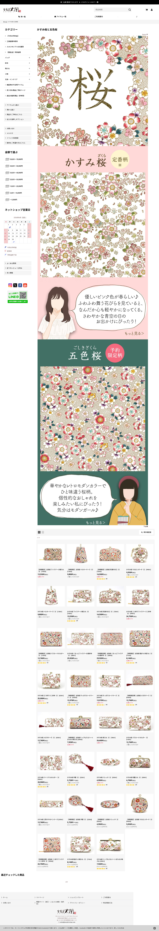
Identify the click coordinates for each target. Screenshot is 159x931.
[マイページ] (152, 10)
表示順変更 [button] (146, 532)
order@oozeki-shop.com (67, 922)
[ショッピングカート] (147, 10)
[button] (137, 16)
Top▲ (146, 526)
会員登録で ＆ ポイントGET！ (80, 2)
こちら (122, 928)
